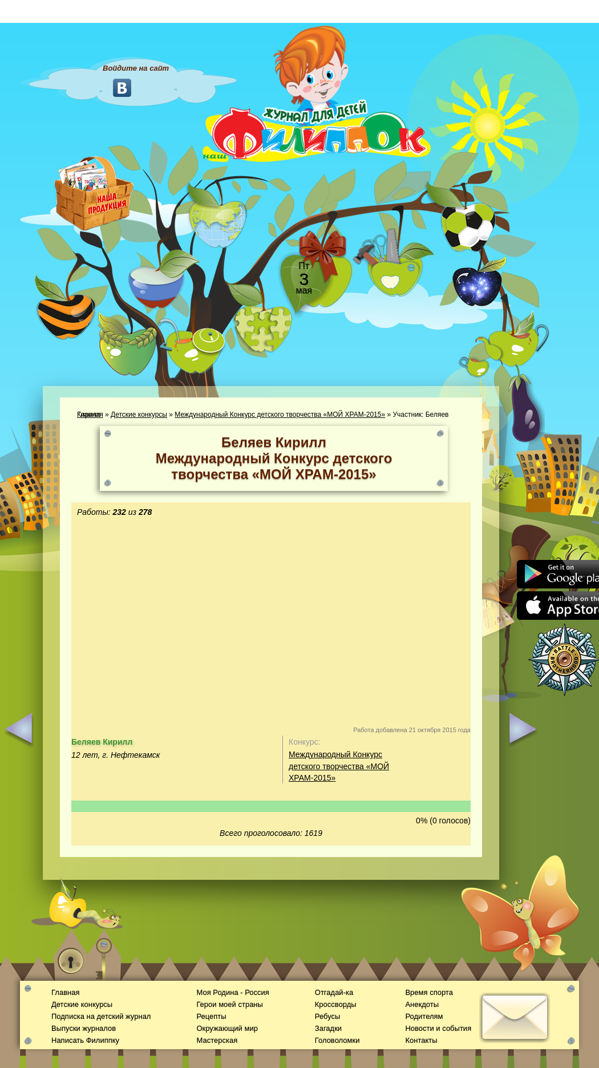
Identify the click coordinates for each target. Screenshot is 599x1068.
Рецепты (211, 1016)
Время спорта (428, 992)
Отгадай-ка (334, 992)
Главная (65, 992)
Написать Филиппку (85, 1040)
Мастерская (216, 1040)
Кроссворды (336, 1004)
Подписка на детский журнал (101, 1016)
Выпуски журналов (83, 1028)
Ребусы (328, 1016)
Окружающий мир (226, 1028)
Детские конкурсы (139, 415)
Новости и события (438, 1028)
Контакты (421, 1040)
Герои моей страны (229, 1004)
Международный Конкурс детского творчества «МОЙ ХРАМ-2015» (280, 415)
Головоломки (337, 1040)
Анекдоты (422, 1004)
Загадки (328, 1028)
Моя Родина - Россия (232, 992)
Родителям (424, 1016)
